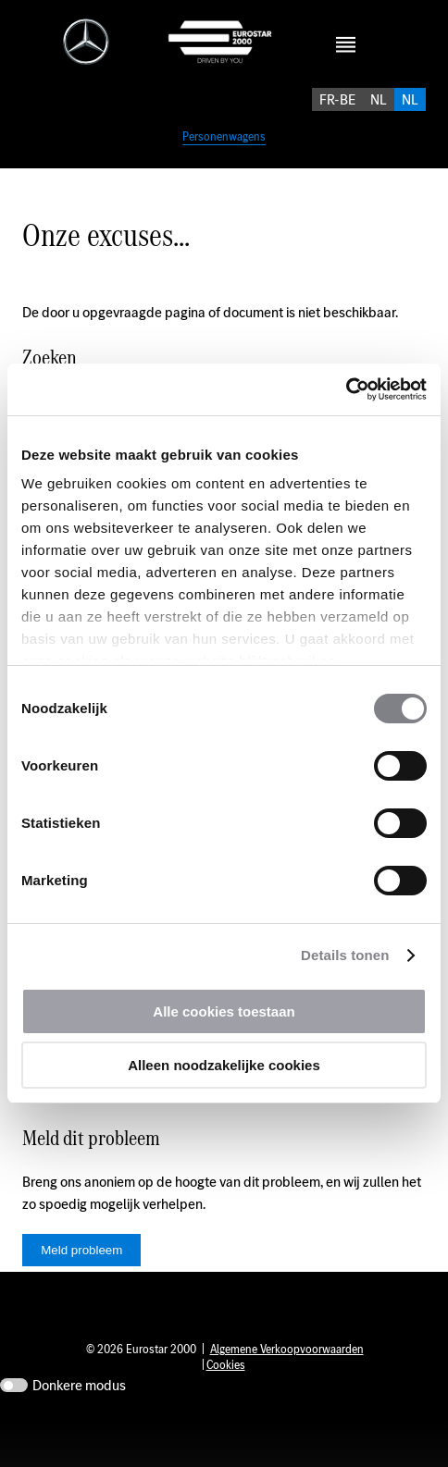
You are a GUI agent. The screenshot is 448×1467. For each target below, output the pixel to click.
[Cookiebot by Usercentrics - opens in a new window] (346, 389)
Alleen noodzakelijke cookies (224, 1065)
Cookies (225, 1413)
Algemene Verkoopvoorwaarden (287, 1397)
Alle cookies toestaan (223, 1011)
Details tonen (345, 955)
